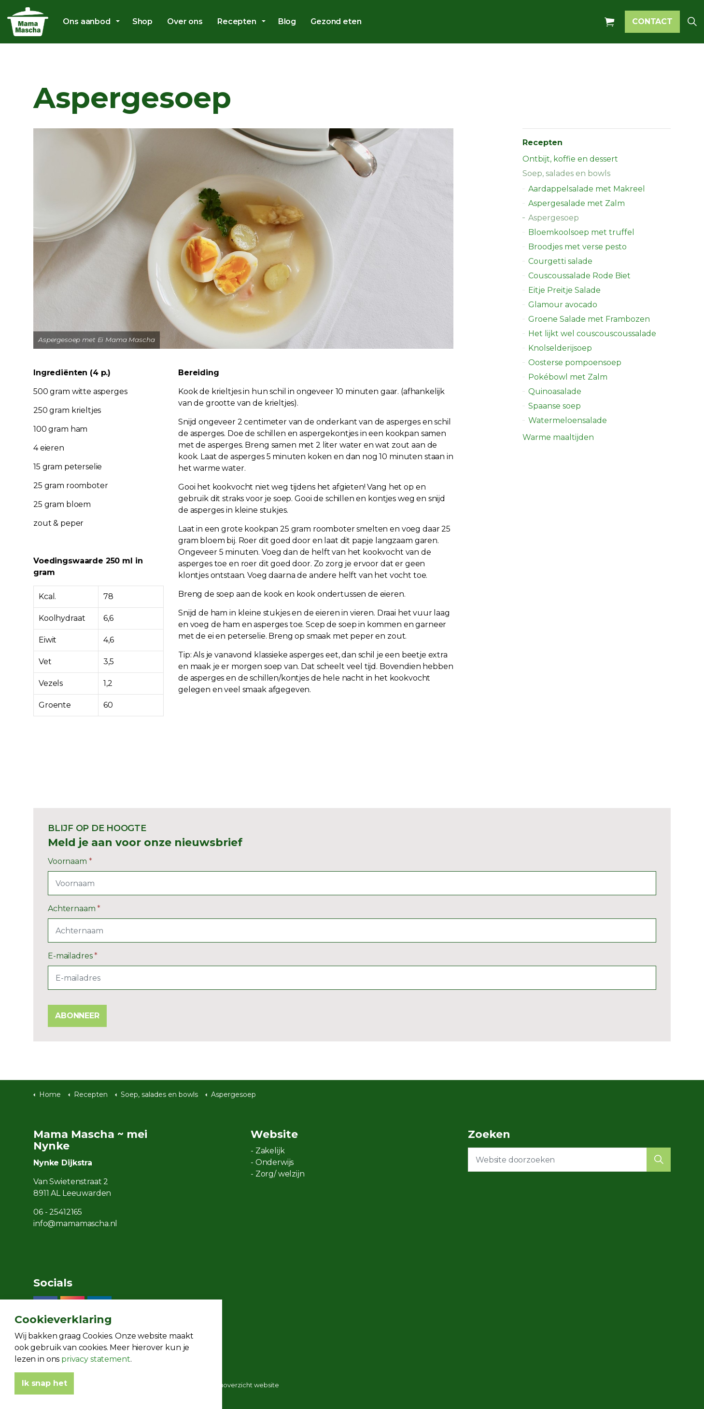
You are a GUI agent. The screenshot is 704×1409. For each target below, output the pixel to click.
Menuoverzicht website (242, 1385)
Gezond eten (335, 21)
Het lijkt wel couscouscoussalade (592, 333)
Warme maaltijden (558, 437)
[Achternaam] (352, 930)
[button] (659, 1160)
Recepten (236, 21)
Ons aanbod (87, 21)
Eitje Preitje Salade (564, 290)
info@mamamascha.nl (75, 1223)
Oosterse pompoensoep (574, 362)
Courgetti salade (560, 261)
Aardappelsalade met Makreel (586, 188)
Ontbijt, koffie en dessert (570, 159)
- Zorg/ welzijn (278, 1173)
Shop (142, 21)
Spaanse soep (554, 405)
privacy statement (95, 1397)
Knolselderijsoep (560, 348)
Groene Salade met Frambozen (589, 319)
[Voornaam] (352, 883)
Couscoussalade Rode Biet (579, 275)
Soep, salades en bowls (566, 173)
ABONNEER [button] (77, 1015)
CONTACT (652, 21)
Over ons (185, 21)
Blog (287, 21)
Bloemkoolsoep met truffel (581, 232)
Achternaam (74, 908)
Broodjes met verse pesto (577, 246)
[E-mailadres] (352, 978)
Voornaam (70, 861)
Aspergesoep (553, 217)
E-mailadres (73, 955)
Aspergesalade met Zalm (576, 203)
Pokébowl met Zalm (567, 377)
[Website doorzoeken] (569, 1160)
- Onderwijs (272, 1162)
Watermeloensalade (567, 420)
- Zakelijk (268, 1150)
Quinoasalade (554, 391)
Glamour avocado (562, 304)
